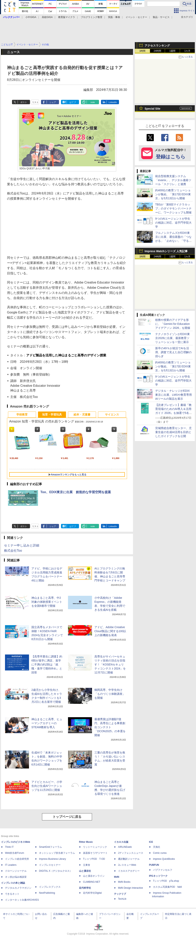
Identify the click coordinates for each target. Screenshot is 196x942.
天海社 (156, 847)
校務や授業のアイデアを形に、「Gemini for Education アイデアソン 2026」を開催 (172, 323)
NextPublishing (47, 892)
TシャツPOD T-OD (94, 859)
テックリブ (120, 893)
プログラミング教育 (91, 17)
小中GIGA (30, 17)
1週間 (172, 51)
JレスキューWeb (127, 865)
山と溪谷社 (85, 871)
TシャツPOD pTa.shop (166, 881)
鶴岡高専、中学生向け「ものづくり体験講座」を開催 (109, 693)
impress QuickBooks (164, 859)
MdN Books (124, 882)
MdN (116, 877)
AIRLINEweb (125, 847)
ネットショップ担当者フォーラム (57, 853)
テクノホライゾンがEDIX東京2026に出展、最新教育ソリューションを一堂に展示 (172, 338)
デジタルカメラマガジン (18, 887)
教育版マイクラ (66, 17)
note (93, 102)
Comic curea (159, 853)
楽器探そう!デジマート (95, 853)
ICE (151, 842)
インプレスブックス (50, 886)
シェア (52, 102)
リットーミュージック (95, 847)
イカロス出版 (121, 842)
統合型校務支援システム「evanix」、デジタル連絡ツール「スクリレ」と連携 (173, 180)
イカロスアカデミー (129, 871)
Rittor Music (86, 842)
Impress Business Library (52, 859)
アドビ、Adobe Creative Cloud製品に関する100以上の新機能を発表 (110, 631)
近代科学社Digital (92, 892)
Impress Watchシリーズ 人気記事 (166, 251)
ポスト (23, 102)
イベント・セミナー (136, 17)
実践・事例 (114, 17)
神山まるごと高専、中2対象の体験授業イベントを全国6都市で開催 (46, 601)
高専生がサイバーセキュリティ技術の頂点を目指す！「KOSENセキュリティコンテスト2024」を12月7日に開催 (110, 664)
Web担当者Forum (14, 853)
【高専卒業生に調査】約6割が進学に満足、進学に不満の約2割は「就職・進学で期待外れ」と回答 (46, 664)
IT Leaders (10, 865)
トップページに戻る (67, 816)
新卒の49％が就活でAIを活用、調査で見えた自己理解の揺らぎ (173, 352)
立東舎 (86, 865)
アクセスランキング (157, 45)
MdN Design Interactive (130, 887)
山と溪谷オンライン (94, 876)
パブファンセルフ (162, 870)
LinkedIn (113, 102)
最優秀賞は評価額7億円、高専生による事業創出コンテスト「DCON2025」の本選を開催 (110, 727)
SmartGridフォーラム (50, 847)
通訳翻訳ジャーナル (129, 859)
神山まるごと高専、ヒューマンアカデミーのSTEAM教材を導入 (46, 723)
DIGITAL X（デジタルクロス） (55, 871)
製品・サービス (161, 17)
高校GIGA (47, 17)
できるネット (12, 893)
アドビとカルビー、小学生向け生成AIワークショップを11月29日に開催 (46, 785)
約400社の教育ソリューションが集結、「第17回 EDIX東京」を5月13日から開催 (173, 194)
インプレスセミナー (50, 865)
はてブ (72, 102)
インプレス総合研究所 (17, 859)
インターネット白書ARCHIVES (22, 899)
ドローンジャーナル (16, 871)
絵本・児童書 (82, 414)
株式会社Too (13, 550)
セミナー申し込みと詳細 (21, 545)
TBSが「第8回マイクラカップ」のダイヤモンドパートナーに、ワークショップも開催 (173, 208)
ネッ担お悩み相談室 (16, 877)
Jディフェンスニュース (130, 853)
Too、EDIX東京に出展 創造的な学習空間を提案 (75, 492)
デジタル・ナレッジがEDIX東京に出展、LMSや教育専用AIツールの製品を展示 (173, 394)
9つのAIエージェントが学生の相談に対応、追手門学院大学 (173, 222)
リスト (35, 102)
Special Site (152, 108)
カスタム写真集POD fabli (167, 886)
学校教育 (22, 414)
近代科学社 (85, 887)
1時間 (142, 51)
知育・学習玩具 (52, 414)
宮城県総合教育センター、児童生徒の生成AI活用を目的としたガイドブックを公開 (173, 432)
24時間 (157, 51)
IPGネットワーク (158, 876)
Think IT (9, 847)
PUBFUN (154, 865)
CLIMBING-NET (91, 882)
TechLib (122, 898)
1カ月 (187, 51)
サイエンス (112, 414)
